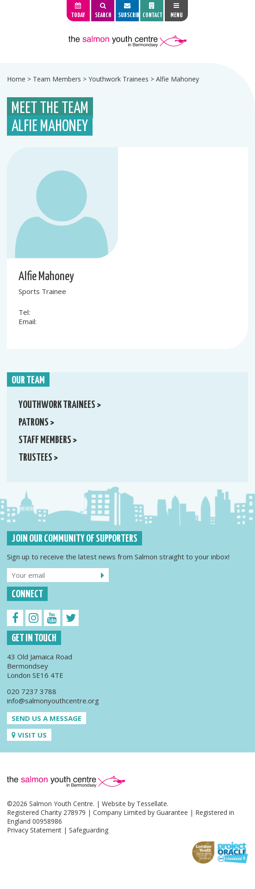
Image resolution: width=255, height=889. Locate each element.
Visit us (29, 734)
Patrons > (36, 423)
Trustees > (38, 458)
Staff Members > (48, 440)
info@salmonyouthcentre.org (53, 700)
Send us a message (46, 718)
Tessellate (152, 803)
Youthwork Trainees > (60, 405)
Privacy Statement (34, 830)
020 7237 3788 (31, 691)
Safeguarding (88, 830)
